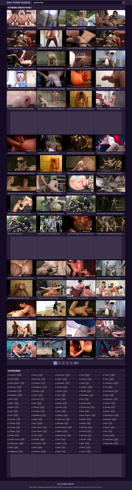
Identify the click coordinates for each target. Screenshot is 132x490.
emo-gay (39, 379)
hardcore (39, 451)
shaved (86, 431)
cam (13, 415)
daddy (14, 435)
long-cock (63, 419)
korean (62, 407)
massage (62, 423)
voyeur (109, 411)
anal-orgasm (16, 383)
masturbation (64, 427)
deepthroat (16, 443)
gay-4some (40, 431)
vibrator (109, 403)
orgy (85, 383)
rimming (86, 427)
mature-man (64, 435)
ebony (38, 375)
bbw (13, 399)
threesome (111, 383)
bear (13, 411)
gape (37, 419)
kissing (62, 403)
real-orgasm (88, 415)
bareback (15, 395)
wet (108, 423)
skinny (85, 447)
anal (14, 379)
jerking (62, 387)
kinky (61, 399)
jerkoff (62, 391)
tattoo (109, 375)
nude (61, 447)
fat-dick (38, 399)
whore (109, 427)
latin (61, 411)
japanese (63, 383)
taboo (86, 451)
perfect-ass (87, 407)
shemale (86, 435)
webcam (110, 419)
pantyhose (87, 395)
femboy (38, 407)
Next (76, 363)
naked (62, 443)
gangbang (39, 415)
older (61, 451)
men (61, 439)
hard (37, 447)
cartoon (14, 419)
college (14, 431)
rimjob (86, 423)
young (109, 435)
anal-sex (15, 387)
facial (38, 395)
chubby (14, 423)
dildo (13, 447)
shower (86, 439)
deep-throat (17, 439)
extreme (38, 391)
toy (108, 387)
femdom (39, 411)
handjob (39, 439)
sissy (85, 443)
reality (86, 419)
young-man (111, 439)
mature (62, 431)
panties (86, 391)
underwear (111, 399)
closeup (14, 427)
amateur (15, 375)
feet (37, 403)
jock (61, 395)
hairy (37, 435)
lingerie (62, 415)
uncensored (111, 391)
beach (14, 407)
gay (38, 423)
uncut (109, 395)
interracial (63, 375)
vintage (109, 407)
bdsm (14, 403)
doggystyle (16, 451)
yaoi (108, 431)
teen (109, 379)
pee (85, 399)
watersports (111, 415)
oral (85, 375)
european (39, 383)
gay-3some (40, 427)
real (85, 411)
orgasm (86, 379)
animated (15, 391)
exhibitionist (40, 387)
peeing (86, 403)
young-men (111, 443)
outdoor (86, 387)
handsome (39, 443)
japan (62, 379)
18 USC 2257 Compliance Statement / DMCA (43, 487)
